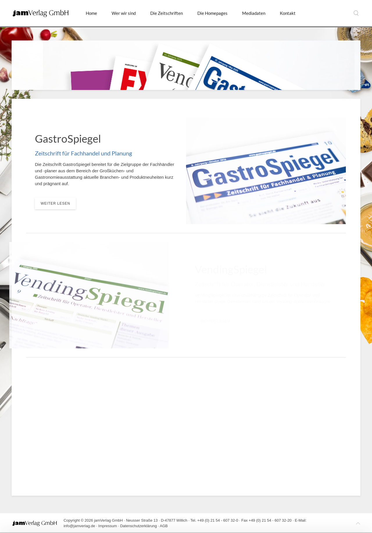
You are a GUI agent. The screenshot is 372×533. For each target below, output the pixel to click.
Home (91, 13)
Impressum (107, 526)
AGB (164, 526)
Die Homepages (212, 13)
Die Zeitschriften (166, 13)
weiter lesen (55, 203)
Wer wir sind (124, 13)
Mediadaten (253, 13)
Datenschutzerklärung (138, 526)
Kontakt (288, 13)
